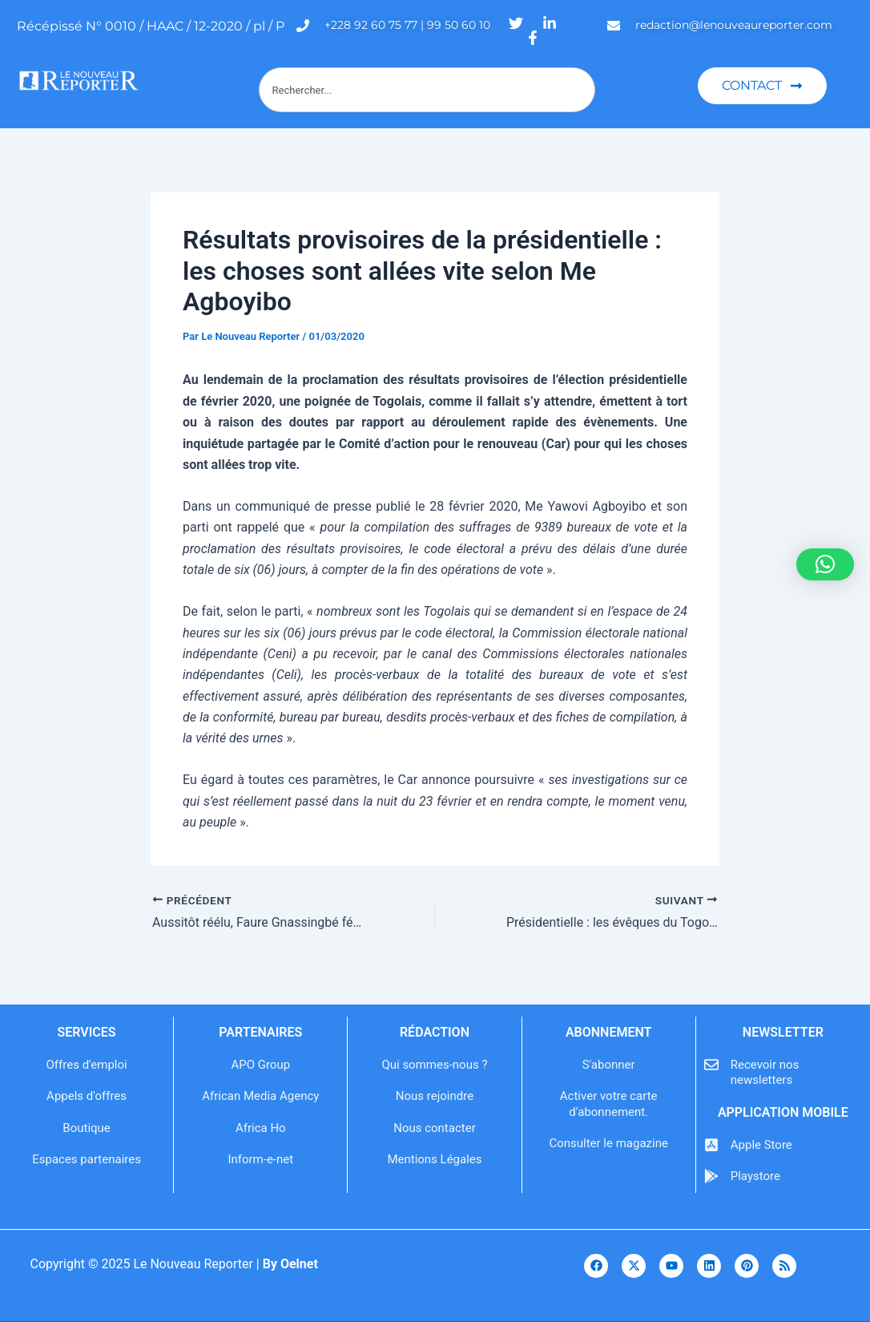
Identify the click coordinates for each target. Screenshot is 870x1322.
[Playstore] (711, 1176)
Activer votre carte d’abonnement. (609, 1104)
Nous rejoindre (434, 1096)
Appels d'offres (86, 1096)
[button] (825, 564)
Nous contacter (434, 1128)
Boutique (86, 1128)
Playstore (755, 1176)
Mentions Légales (434, 1159)
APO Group (260, 1064)
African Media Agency (260, 1096)
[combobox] (427, 89)
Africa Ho (261, 1128)
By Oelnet (290, 1263)
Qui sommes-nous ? (434, 1064)
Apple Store (761, 1145)
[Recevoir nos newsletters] (711, 1064)
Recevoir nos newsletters (765, 1072)
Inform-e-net (260, 1159)
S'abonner (608, 1064)
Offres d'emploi (86, 1064)
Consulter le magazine (608, 1143)
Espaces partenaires (86, 1159)
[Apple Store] (711, 1145)
